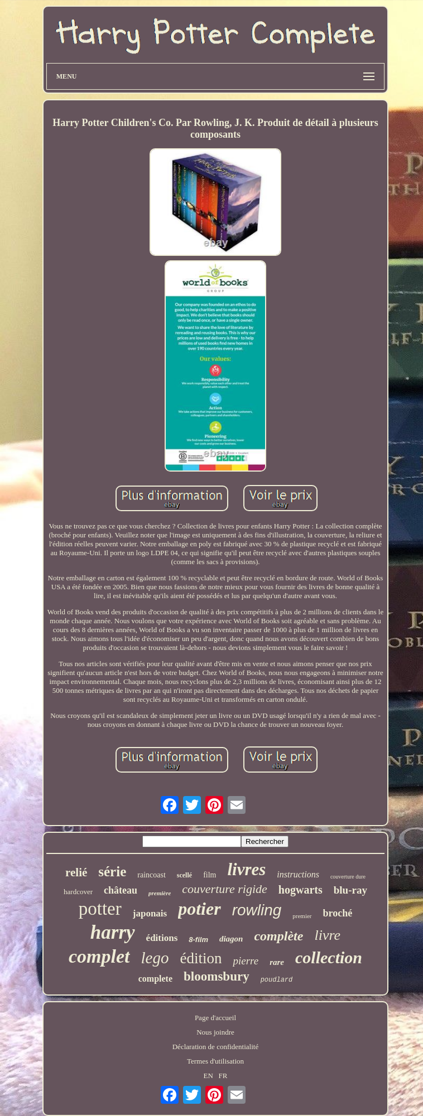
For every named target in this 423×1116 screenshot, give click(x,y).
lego (155, 958)
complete (155, 978)
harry (112, 932)
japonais (150, 913)
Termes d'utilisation (215, 1061)
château (120, 890)
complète (278, 936)
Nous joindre (215, 1032)
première (159, 893)
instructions (298, 874)
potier (199, 909)
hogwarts (300, 890)
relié (76, 872)
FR (223, 1075)
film (209, 875)
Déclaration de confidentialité (215, 1046)
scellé (184, 875)
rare (277, 962)
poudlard (277, 980)
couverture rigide (224, 889)
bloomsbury (216, 976)
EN (208, 1075)
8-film (198, 939)
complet (99, 956)
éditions (162, 938)
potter (100, 909)
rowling (257, 910)
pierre (245, 961)
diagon (231, 938)
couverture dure (348, 877)
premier (301, 916)
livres (246, 869)
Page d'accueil (215, 1017)
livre (327, 935)
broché (338, 913)
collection (328, 957)
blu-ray (350, 890)
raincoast (151, 875)
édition (201, 958)
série (112, 871)
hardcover (78, 891)
